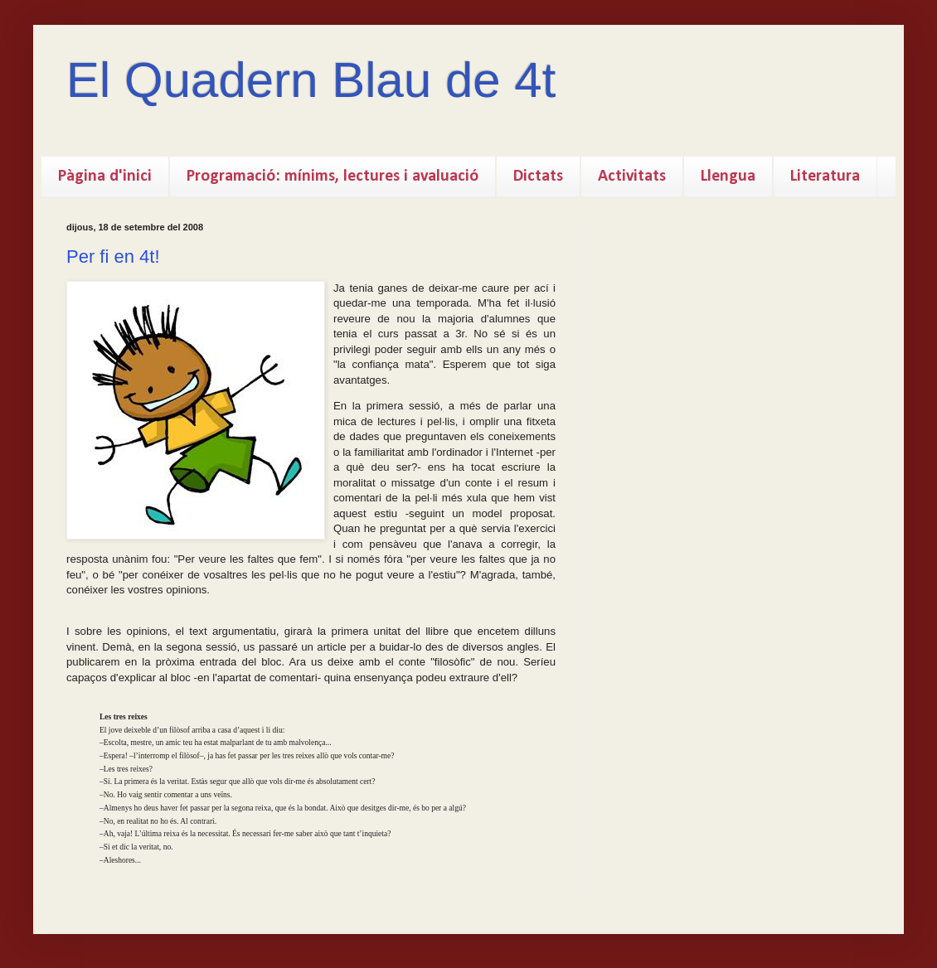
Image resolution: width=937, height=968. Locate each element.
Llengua (728, 176)
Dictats (538, 176)
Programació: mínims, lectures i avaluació (332, 176)
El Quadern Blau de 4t (311, 80)
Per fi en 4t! (113, 256)
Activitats (632, 176)
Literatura (825, 176)
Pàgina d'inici (105, 176)
